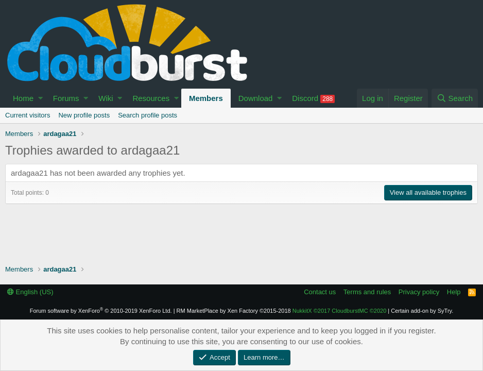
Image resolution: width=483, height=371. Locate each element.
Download (255, 98)
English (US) (30, 292)
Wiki (105, 98)
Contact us (320, 292)
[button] (40, 98)
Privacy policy (419, 292)
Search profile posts (147, 115)
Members (206, 98)
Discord (313, 98)
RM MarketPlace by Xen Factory (234, 311)
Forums (66, 98)
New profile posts (84, 115)
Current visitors (27, 115)
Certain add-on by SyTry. (422, 311)
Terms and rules (367, 292)
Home (23, 98)
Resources (150, 98)
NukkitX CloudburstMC (339, 311)
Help (454, 292)
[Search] (455, 98)
